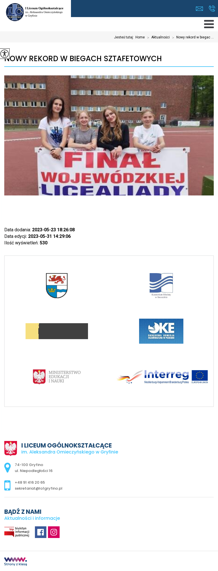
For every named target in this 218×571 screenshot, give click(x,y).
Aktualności (157, 38)
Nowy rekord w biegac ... (192, 38)
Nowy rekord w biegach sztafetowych (83, 59)
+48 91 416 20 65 (212, 8)
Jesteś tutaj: (124, 37)
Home (140, 37)
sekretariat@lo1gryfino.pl (199, 9)
